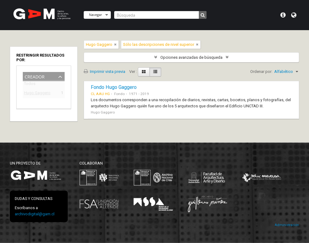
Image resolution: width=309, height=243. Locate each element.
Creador (35, 76)
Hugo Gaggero (37, 93)
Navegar (95, 14)
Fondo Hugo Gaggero (114, 87)
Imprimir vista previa (104, 71)
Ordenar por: (261, 71)
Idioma (293, 15)
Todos (29, 84)
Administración (287, 225)
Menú (283, 15)
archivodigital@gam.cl (34, 214)
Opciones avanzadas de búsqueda (191, 57)
